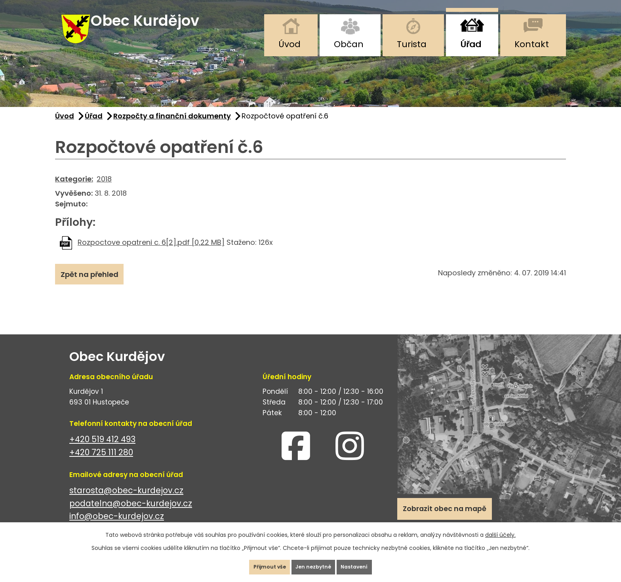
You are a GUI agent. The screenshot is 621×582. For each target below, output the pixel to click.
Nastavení (368, 564)
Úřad (470, 44)
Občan (349, 44)
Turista (412, 44)
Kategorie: (74, 189)
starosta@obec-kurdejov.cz (126, 500)
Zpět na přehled (95, 287)
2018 (104, 189)
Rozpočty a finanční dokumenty (172, 126)
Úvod (289, 44)
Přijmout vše (256, 564)
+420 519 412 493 (102, 449)
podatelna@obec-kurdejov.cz (130, 513)
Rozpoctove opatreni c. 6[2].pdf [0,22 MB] (151, 253)
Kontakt (531, 44)
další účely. (500, 528)
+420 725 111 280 (101, 462)
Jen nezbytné (313, 564)
